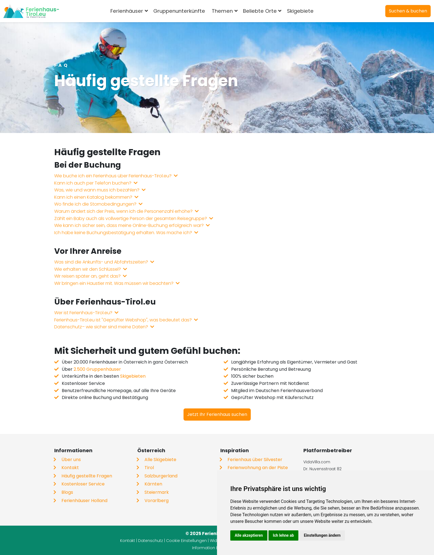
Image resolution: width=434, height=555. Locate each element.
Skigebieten (133, 376)
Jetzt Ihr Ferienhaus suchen (217, 414)
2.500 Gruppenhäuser (97, 369)
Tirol (149, 467)
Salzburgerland (160, 476)
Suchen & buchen (408, 11)
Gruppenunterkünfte (179, 10)
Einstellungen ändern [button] (322, 535)
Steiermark (156, 492)
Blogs (67, 492)
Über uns (71, 459)
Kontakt (70, 467)
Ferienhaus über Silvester (255, 459)
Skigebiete (300, 10)
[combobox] (326, 11)
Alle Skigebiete (160, 459)
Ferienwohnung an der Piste (258, 467)
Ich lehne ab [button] (283, 535)
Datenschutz (150, 540)
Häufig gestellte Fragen (86, 476)
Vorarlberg (156, 500)
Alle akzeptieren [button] (249, 535)
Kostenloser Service (83, 484)
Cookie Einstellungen (186, 540)
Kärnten (153, 484)
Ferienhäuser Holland (84, 500)
